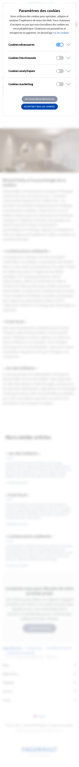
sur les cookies (61, 32)
